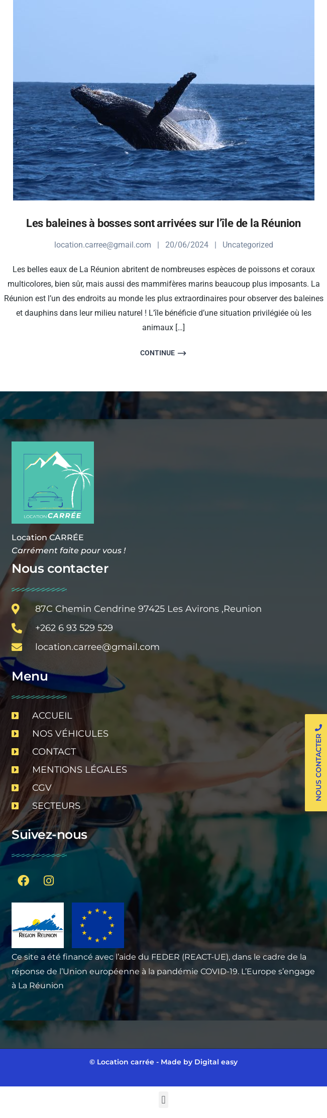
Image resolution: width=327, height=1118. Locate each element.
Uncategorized (248, 245)
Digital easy (216, 1061)
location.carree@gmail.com (102, 245)
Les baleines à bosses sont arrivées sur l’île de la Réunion (163, 223)
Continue (163, 353)
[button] (163, 1099)
